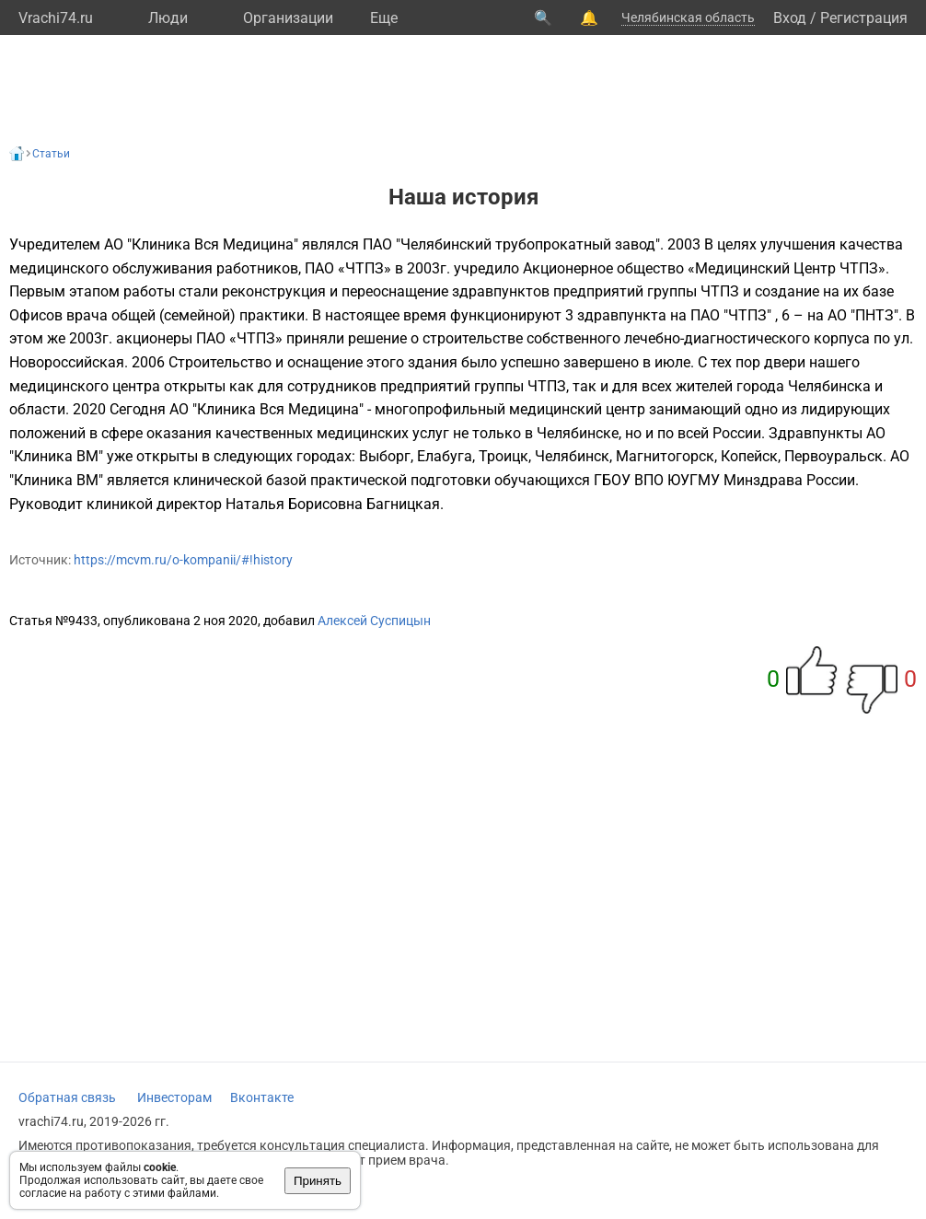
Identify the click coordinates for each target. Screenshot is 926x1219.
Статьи (51, 153)
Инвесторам (174, 1097)
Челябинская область (688, 17)
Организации (288, 18)
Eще (384, 18)
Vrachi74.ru (55, 18)
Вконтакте (262, 1097)
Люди (168, 18)
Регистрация (864, 18)
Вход (789, 18)
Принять (317, 1181)
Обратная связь (67, 1097)
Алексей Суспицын (374, 620)
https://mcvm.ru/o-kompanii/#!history (183, 559)
